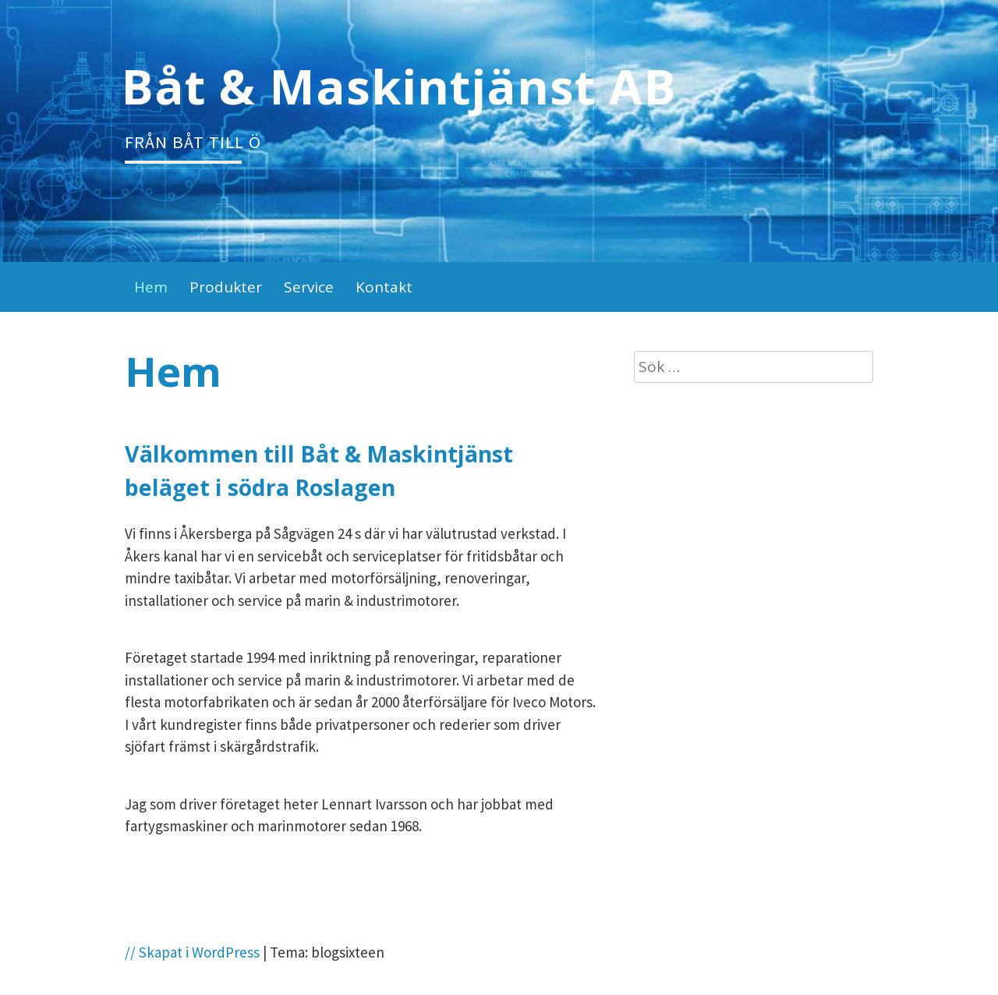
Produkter (225, 287)
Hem (151, 287)
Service (309, 287)
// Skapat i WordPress (192, 952)
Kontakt (384, 287)
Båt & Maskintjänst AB (399, 86)
